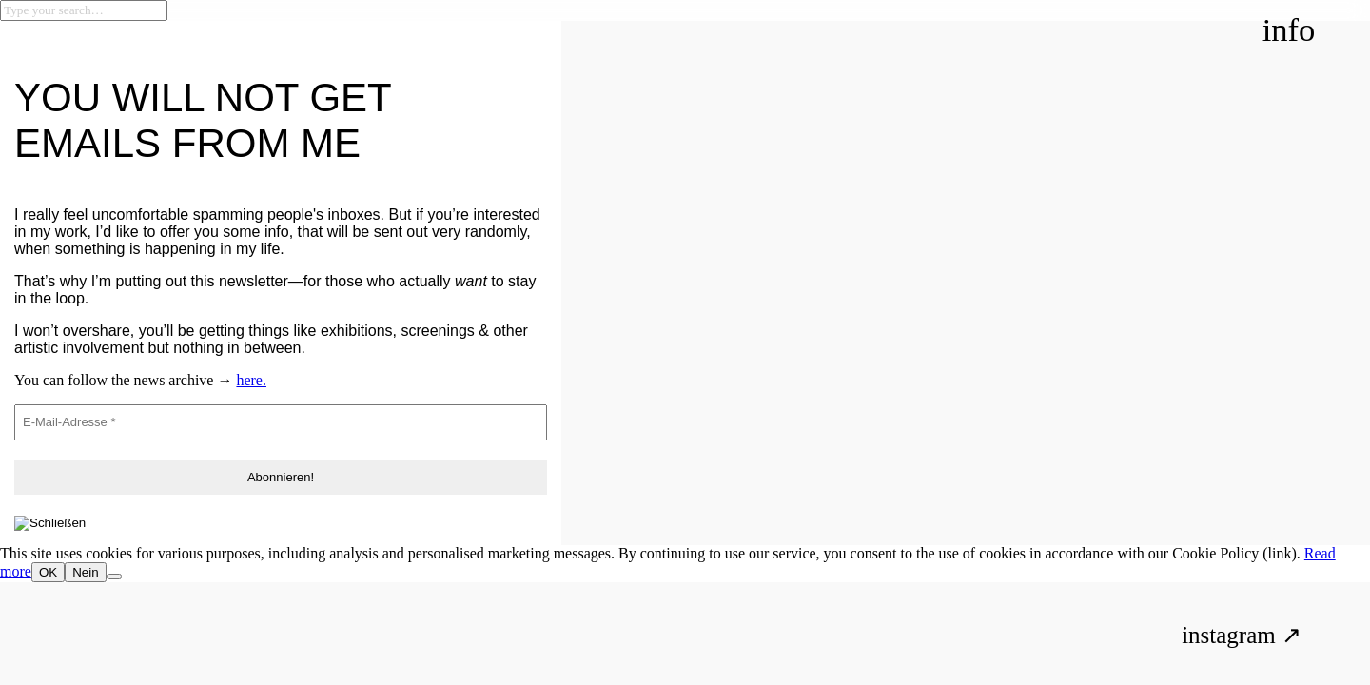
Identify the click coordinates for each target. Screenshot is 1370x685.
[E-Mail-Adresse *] (280, 422)
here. (251, 380)
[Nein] (114, 576)
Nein (85, 572)
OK (48, 572)
